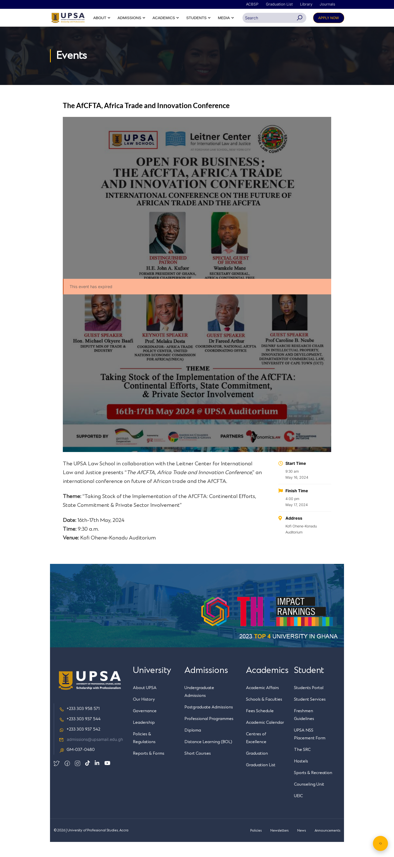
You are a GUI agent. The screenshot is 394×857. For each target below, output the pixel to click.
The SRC (302, 764)
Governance (145, 726)
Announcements (327, 846)
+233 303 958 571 (79, 724)
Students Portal (308, 702)
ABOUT (209, 18)
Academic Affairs (262, 702)
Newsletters (279, 846)
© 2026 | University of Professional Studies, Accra (91, 845)
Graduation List (279, 4)
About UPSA (145, 702)
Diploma (192, 745)
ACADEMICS (273, 18)
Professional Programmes (208, 733)
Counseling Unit (309, 799)
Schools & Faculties (264, 714)
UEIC (298, 811)
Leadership (144, 737)
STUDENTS (306, 18)
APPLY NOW (328, 33)
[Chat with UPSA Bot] (380, 843)
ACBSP (252, 4)
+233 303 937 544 (80, 734)
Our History (144, 714)
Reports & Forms (148, 768)
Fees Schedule (260, 726)
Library (306, 4)
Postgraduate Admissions (208, 722)
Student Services (310, 714)
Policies (256, 846)
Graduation (257, 768)
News (301, 846)
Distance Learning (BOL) (208, 756)
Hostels (301, 776)
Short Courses (197, 768)
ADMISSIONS (238, 18)
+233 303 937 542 (79, 744)
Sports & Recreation (313, 787)
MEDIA (333, 18)
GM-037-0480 (77, 765)
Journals (327, 4)
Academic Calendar (265, 737)
